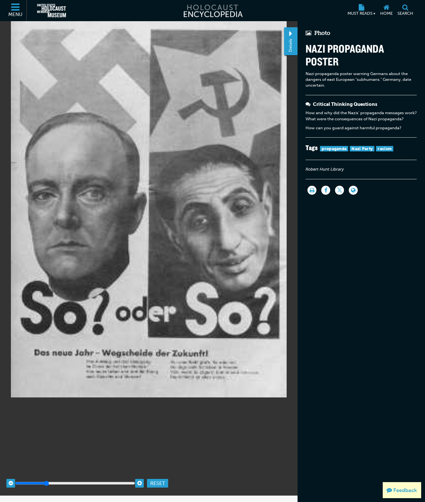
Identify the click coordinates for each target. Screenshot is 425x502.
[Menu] (15, 10)
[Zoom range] (75, 477)
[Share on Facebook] (325, 190)
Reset (157, 477)
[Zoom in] (139, 477)
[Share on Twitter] (339, 190)
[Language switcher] (353, 190)
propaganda (334, 148)
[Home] (386, 10)
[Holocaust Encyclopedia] (212, 10)
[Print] (311, 190)
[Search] (405, 10)
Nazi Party (362, 148)
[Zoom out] (10, 477)
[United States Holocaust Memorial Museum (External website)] (51, 10)
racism (385, 148)
